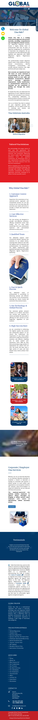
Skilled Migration (19, 134)
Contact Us (13, 677)
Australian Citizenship (16, 648)
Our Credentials (14, 664)
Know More (12, 506)
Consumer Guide (23, 583)
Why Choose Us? (14, 662)
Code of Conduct (17, 575)
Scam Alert (13, 679)
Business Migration (15, 635)
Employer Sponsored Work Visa (19, 638)
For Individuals (14, 670)
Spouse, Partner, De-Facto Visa (19, 636)
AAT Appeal (13, 644)
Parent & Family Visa (16, 640)
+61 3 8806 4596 (17, 703)
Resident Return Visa (16, 646)
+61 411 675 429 (17, 701)
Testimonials (14, 673)
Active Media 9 (26, 718)
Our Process (13, 666)
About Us (12, 660)
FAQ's (11, 675)
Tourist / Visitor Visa (16, 642)
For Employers (14, 671)
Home (11, 658)
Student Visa (13, 633)
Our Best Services (15, 668)
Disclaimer (13, 681)
